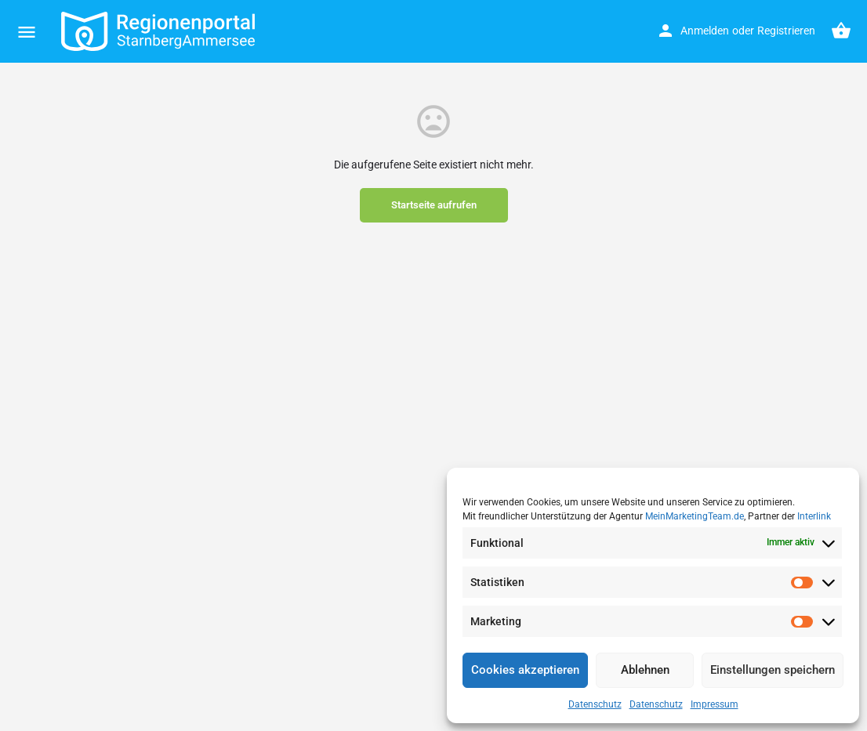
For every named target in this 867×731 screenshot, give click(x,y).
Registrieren (786, 30)
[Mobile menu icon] (27, 31)
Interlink (814, 516)
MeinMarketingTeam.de (694, 516)
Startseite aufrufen (434, 205)
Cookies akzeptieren (525, 670)
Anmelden (704, 30)
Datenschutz (595, 704)
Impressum (714, 704)
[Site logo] (160, 31)
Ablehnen (645, 670)
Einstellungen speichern (772, 670)
